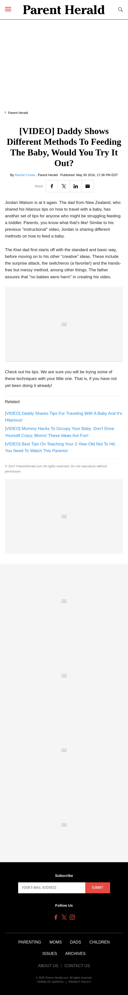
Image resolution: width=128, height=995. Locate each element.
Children (99, 942)
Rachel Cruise (25, 175)
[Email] (88, 186)
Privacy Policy (80, 981)
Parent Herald (18, 113)
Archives (75, 953)
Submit (97, 887)
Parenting (29, 942)
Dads (75, 942)
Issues (50, 953)
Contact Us (77, 966)
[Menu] (8, 9)
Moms (55, 942)
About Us (48, 966)
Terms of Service (50, 981)
